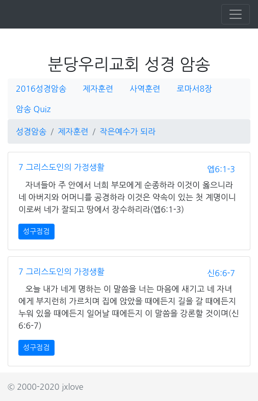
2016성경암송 (41, 89)
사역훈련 (145, 89)
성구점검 (36, 231)
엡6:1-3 (221, 169)
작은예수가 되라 (127, 131)
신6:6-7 (221, 273)
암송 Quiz (33, 109)
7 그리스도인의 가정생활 (61, 167)
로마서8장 (194, 89)
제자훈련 (98, 89)
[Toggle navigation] (235, 14)
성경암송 (31, 131)
